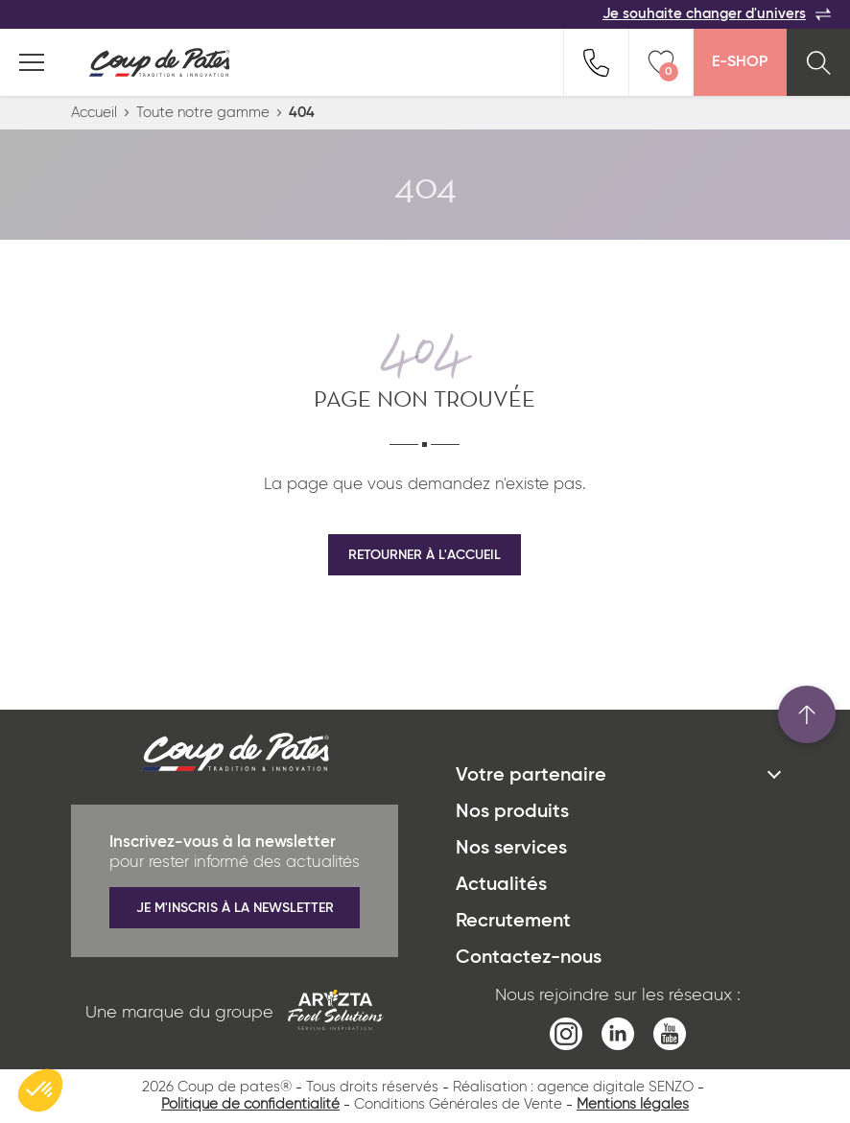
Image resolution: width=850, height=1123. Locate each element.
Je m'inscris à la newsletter (235, 908)
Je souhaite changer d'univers (716, 14)
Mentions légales (633, 1104)
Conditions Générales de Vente (458, 1104)
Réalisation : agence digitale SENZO (573, 1087)
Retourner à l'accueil (424, 555)
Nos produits (512, 812)
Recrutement (513, 921)
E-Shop (739, 62)
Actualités (501, 885)
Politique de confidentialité (250, 1104)
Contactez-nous (529, 958)
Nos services (511, 848)
